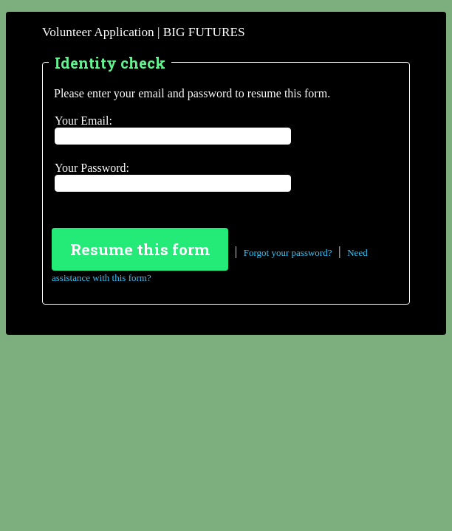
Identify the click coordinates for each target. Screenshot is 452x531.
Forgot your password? (288, 251)
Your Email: (83, 120)
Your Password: (92, 168)
